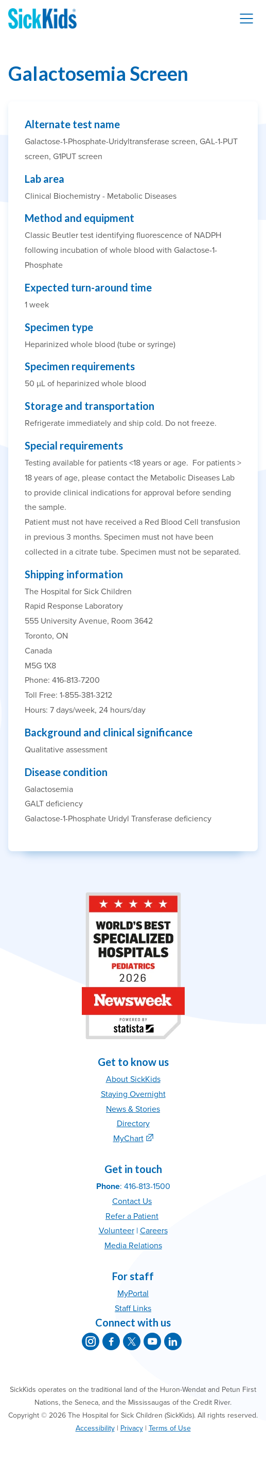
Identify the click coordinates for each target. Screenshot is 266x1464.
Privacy (131, 1428)
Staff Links (133, 1308)
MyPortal (133, 1293)
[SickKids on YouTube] (152, 1341)
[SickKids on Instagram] (90, 1341)
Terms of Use (170, 1428)
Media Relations (133, 1246)
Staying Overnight (133, 1094)
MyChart (128, 1138)
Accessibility (95, 1428)
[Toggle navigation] (246, 18)
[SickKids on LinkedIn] (173, 1341)
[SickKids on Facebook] (111, 1341)
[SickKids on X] (131, 1341)
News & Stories (133, 1109)
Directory (133, 1123)
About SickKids (133, 1079)
